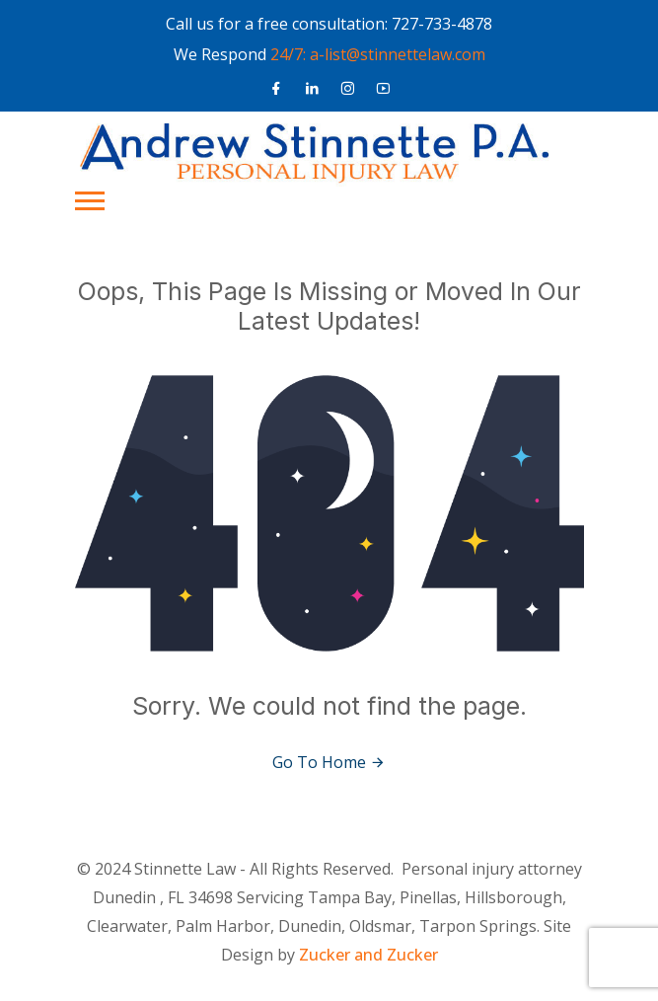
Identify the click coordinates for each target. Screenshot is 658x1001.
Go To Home (329, 762)
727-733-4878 (442, 24)
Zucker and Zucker (368, 954)
